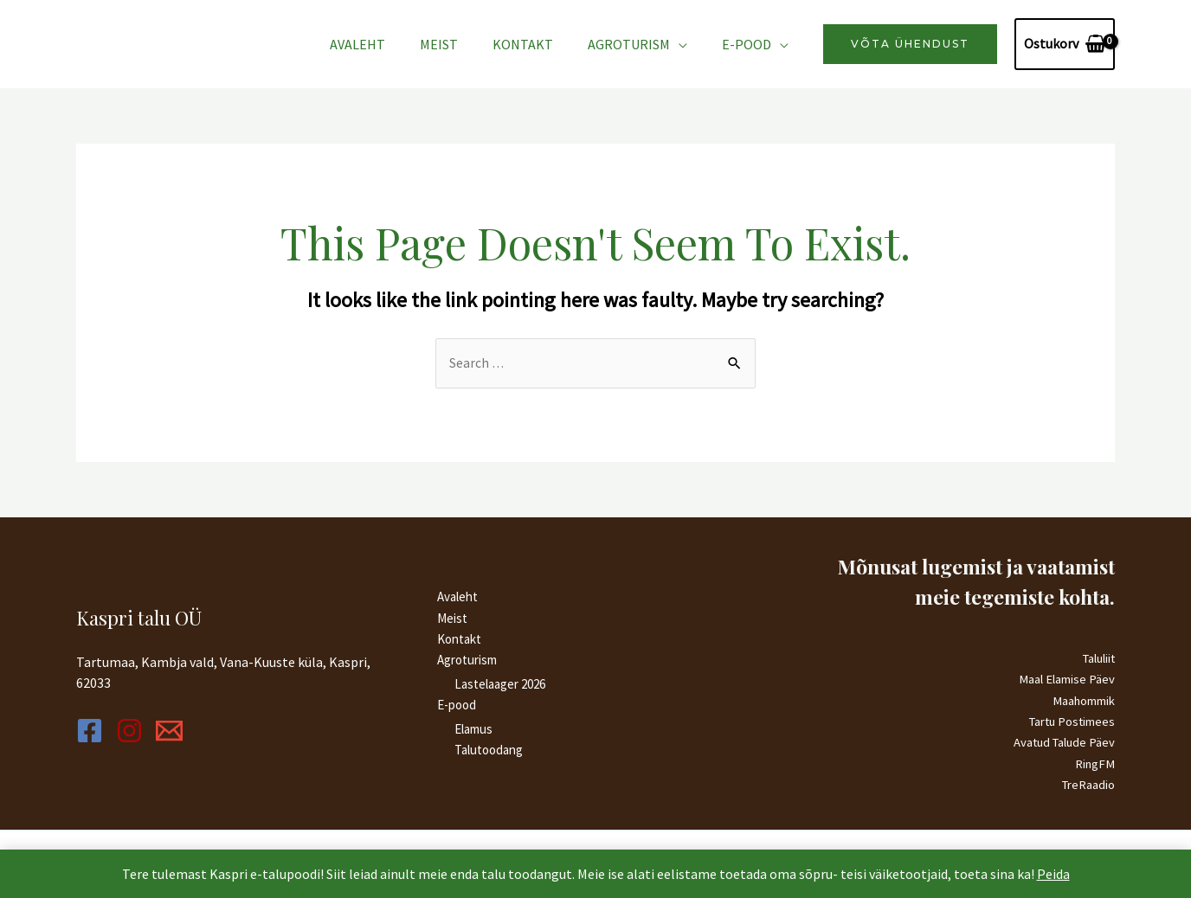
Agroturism (639, 44)
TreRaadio (1087, 783)
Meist (463, 44)
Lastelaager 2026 (499, 683)
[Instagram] (148, 729)
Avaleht (388, 44)
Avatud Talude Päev (1062, 742)
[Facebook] (89, 729)
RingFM (1094, 762)
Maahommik (1083, 700)
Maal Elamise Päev (1067, 679)
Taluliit (1097, 659)
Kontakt (540, 44)
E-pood (750, 44)
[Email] (207, 729)
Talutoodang (488, 749)
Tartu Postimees (1070, 721)
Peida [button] (1053, 873)
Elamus (473, 728)
